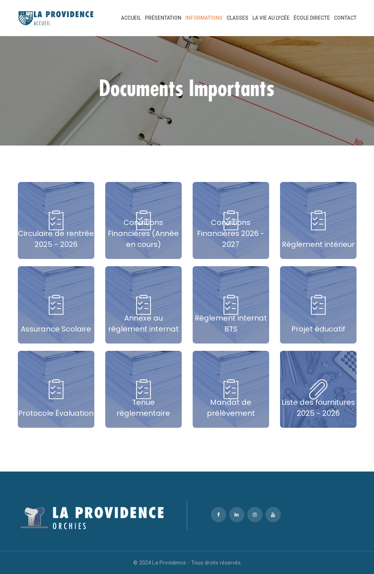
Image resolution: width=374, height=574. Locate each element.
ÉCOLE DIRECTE (312, 18)
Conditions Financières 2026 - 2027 (230, 233)
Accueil (131, 18)
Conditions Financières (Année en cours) (143, 233)
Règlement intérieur (318, 244)
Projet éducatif (318, 329)
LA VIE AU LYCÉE (271, 18)
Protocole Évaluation (56, 413)
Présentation (163, 18)
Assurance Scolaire (56, 329)
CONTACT (345, 18)
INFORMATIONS (204, 18)
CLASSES (237, 18)
